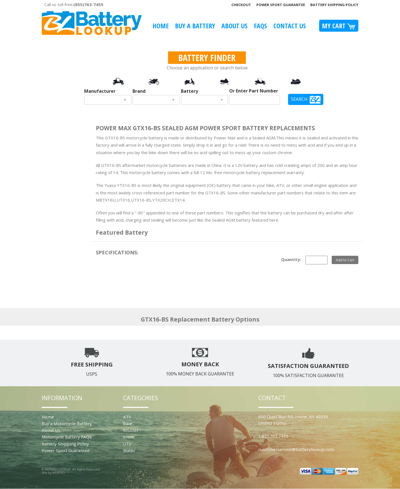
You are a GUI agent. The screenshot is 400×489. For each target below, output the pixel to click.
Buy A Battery (195, 25)
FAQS (260, 25)
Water (129, 450)
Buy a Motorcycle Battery (67, 423)
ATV (127, 417)
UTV (127, 444)
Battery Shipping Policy (334, 4)
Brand (139, 91)
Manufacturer (100, 91)
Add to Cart (345, 260)
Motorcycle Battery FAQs (67, 437)
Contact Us (289, 25)
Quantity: (291, 259)
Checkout (241, 4)
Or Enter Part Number (253, 91)
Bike (127, 423)
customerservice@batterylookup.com (296, 449)
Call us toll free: (73, 4)
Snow (128, 437)
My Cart (339, 25)
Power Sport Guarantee (280, 4)
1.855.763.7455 (273, 436)
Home (160, 25)
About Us (234, 25)
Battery (189, 91)
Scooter (131, 430)
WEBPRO (58, 472)
